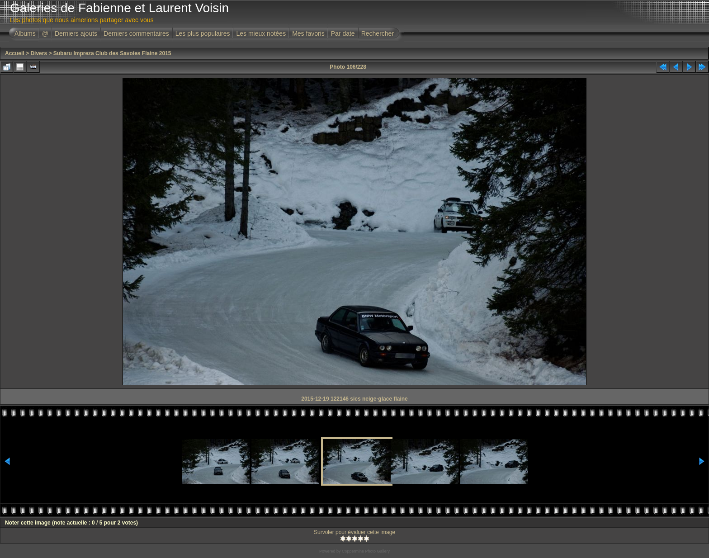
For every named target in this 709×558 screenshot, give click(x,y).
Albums (25, 33)
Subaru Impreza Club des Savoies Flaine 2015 (112, 53)
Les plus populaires (202, 33)
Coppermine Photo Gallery (366, 551)
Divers (38, 53)
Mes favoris (308, 33)
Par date (343, 33)
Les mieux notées (261, 33)
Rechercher (377, 33)
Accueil (14, 53)
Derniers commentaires (136, 33)
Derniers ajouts (76, 33)
